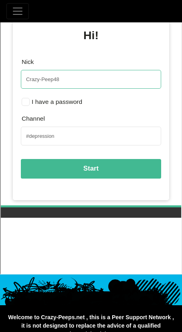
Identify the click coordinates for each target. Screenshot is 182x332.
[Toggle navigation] (17, 11)
